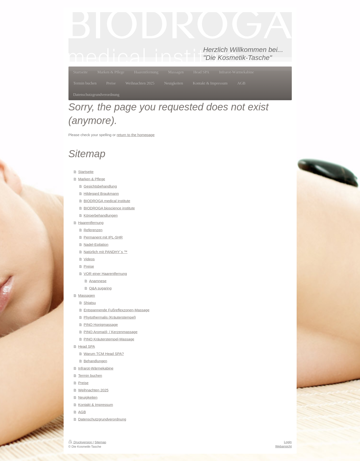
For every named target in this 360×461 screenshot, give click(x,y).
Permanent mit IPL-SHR (103, 237)
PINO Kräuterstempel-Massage (109, 339)
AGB (82, 412)
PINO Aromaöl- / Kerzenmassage (111, 332)
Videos (89, 259)
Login (288, 442)
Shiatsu (90, 303)
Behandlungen (95, 361)
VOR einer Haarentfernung (105, 274)
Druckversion (80, 442)
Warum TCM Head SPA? (104, 354)
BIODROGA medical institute (107, 201)
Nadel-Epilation (96, 244)
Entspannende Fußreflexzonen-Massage (117, 310)
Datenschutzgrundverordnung (102, 419)
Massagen (86, 295)
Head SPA (86, 346)
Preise (89, 266)
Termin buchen (90, 375)
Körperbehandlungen (101, 215)
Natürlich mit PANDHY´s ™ (106, 252)
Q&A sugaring (100, 288)
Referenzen (93, 230)
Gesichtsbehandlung (100, 186)
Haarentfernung (90, 223)
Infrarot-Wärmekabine (95, 368)
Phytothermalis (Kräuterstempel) (110, 317)
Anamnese (98, 281)
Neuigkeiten (87, 397)
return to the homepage (136, 135)
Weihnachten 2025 (93, 390)
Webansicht (283, 446)
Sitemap (100, 442)
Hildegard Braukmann (101, 193)
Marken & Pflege (91, 179)
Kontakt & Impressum (95, 405)
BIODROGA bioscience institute (109, 208)
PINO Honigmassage (101, 324)
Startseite (85, 172)
